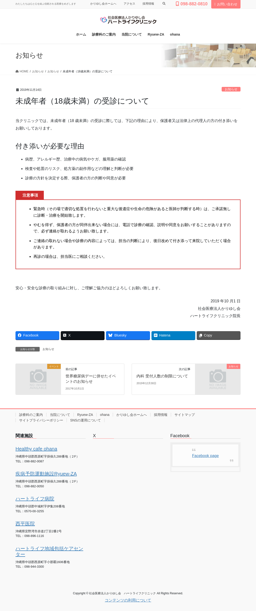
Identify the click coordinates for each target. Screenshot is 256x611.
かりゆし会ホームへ (103, 3)
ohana (104, 415)
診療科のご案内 (31, 415)
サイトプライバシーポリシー (41, 420)
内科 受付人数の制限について (162, 376)
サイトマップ (184, 415)
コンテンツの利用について (128, 600)
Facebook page (205, 456)
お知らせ (231, 89)
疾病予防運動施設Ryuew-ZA (46, 473)
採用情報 (148, 3)
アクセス (129, 3)
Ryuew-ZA (85, 415)
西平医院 (25, 523)
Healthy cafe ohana (36, 448)
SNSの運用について (85, 420)
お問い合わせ (225, 4)
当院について (60, 415)
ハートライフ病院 (34, 498)
